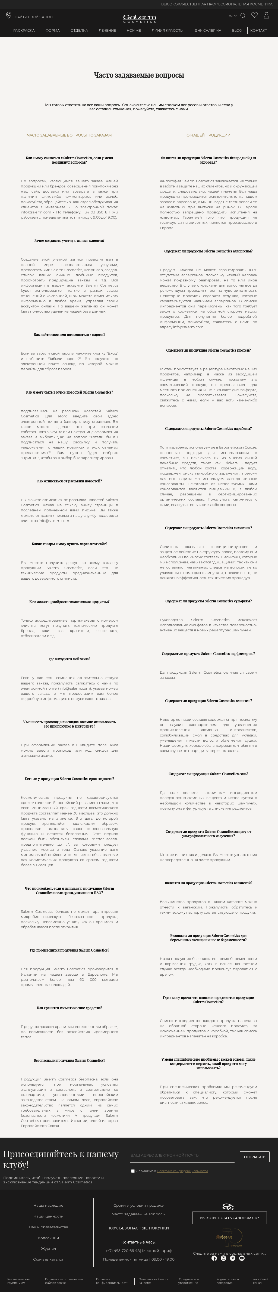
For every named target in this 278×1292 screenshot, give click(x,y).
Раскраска (24, 30)
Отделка (79, 30)
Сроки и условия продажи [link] (138, 1205)
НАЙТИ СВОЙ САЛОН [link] (34, 17)
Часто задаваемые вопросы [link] (138, 1214)
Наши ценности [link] (48, 1216)
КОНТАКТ (258, 30)
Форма (53, 30)
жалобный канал (260, 1281)
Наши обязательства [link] (48, 1227)
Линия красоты (168, 30)
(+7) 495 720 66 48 (123, 1250)
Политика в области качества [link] (153, 1281)
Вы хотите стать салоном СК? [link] (229, 1218)
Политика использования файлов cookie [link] (64, 1281)
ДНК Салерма (208, 30)
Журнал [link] (48, 1248)
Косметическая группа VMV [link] (18, 1281)
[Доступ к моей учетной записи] (267, 15)
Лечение (107, 30)
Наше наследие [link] (48, 1205)
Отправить (255, 1157)
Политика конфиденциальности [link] (112, 1281)
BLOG (237, 30)
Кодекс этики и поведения (227, 1281)
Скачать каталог (48, 1259)
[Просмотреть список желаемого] (255, 15)
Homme (134, 30)
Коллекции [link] (48, 1238)
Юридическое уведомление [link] (188, 1281)
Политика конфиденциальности (182, 1171)
